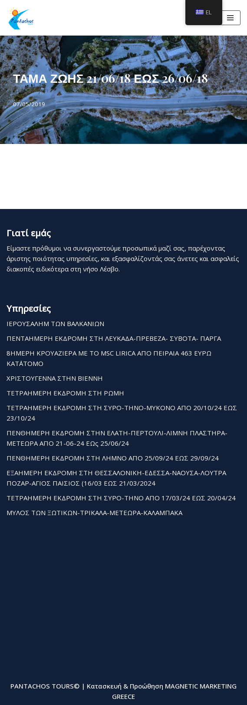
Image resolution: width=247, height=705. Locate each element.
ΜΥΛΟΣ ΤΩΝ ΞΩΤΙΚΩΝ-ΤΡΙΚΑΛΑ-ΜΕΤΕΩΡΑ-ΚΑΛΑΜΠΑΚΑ (94, 512)
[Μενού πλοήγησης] (230, 17)
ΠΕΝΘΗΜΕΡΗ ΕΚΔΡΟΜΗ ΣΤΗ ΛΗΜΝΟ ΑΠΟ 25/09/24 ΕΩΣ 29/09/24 (113, 458)
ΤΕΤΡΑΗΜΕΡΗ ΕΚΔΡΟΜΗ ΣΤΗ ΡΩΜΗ (65, 392)
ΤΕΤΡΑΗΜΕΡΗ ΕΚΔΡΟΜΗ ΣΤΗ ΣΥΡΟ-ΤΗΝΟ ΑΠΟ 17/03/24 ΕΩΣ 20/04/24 (121, 497)
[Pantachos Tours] (21, 17)
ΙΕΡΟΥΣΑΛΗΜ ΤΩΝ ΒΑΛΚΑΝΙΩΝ (55, 323)
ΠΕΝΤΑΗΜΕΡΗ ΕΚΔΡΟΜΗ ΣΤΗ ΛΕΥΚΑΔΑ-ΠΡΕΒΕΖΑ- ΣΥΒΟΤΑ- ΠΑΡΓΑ (114, 338)
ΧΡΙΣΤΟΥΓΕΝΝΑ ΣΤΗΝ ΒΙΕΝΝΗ (55, 378)
